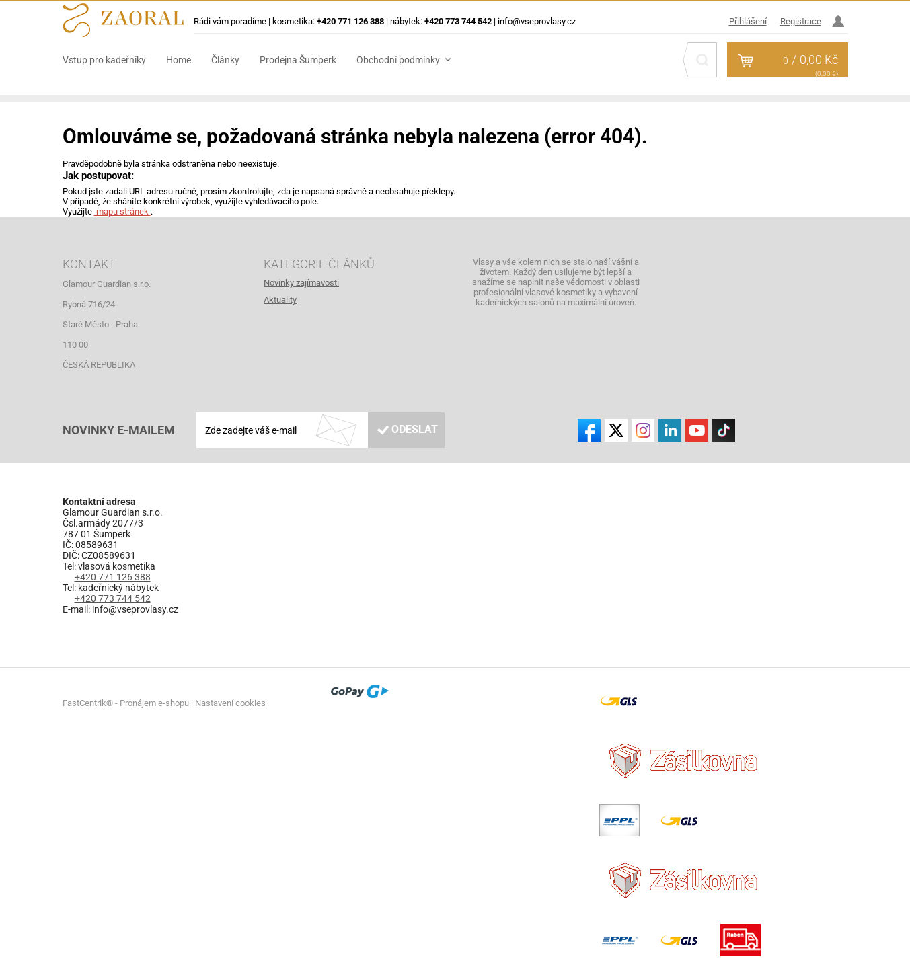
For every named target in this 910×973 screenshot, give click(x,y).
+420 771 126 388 (113, 577)
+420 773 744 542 (113, 598)
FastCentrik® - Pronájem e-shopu (126, 703)
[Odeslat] (406, 430)
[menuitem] (114, 60)
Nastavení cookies (230, 703)
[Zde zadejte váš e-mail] (320, 430)
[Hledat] (702, 59)
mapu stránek (122, 211)
